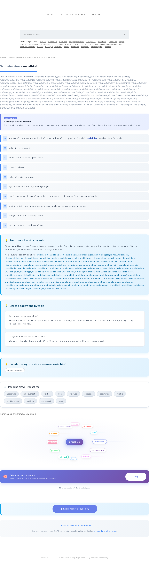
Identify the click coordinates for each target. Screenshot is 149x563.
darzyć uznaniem (17, 217)
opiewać (29, 178)
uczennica (79, 46)
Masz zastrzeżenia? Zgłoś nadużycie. (74, 489)
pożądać (68, 139)
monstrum (102, 43)
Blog (73, 559)
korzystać (75, 48)
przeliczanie (33, 46)
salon (121, 46)
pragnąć (81, 207)
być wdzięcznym (47, 46)
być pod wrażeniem (19, 188)
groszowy (68, 46)
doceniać (21, 197)
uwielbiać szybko (15, 372)
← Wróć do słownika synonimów (74, 527)
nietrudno (63, 43)
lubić (49, 139)
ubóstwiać (79, 139)
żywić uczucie (115, 139)
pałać (41, 217)
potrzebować (69, 207)
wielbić (103, 139)
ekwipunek (91, 43)
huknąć (59, 46)
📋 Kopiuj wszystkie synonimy (75, 510)
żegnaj (122, 43)
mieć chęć (22, 207)
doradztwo (52, 43)
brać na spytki (96, 48)
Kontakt (68, 559)
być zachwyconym (40, 188)
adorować (14, 139)
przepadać (24, 149)
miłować (57, 139)
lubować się (33, 197)
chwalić (12, 168)
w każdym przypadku (53, 48)
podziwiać (37, 159)
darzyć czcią (16, 178)
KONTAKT (97, 16)
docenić (32, 217)
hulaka (40, 48)
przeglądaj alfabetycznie (105, 532)
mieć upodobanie (50, 197)
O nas (61, 559)
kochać (41, 139)
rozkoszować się (69, 197)
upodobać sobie (88, 197)
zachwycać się (35, 226)
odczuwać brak (52, 207)
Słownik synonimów (16, 59)
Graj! (135, 478)
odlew (66, 48)
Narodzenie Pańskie (108, 46)
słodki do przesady (27, 48)
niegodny (85, 48)
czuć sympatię (28, 139)
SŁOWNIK (73, 16)
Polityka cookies (92, 559)
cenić (11, 197)
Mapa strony (103, 559)
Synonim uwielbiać (48, 59)
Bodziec (108, 48)
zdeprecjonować (91, 46)
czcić (11, 159)
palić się (13, 149)
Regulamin (80, 559)
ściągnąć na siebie (76, 43)
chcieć (12, 207)
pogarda (23, 46)
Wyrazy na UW (32, 59)
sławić (21, 168)
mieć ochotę (36, 207)
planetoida (113, 43)
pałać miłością (23, 159)
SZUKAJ (51, 16)
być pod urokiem (17, 226)
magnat (43, 43)
